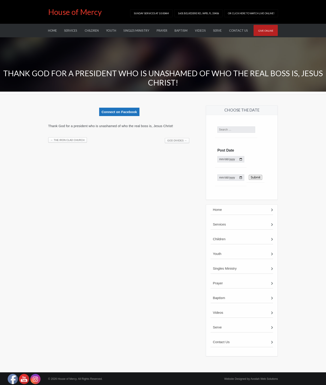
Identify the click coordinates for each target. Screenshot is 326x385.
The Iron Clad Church (68, 140)
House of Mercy (75, 12)
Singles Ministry (136, 30)
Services (70, 30)
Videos (200, 30)
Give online (265, 30)
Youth (111, 30)
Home (52, 30)
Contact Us (238, 30)
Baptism (181, 30)
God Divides (177, 140)
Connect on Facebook (119, 112)
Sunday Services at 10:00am (151, 13)
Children (92, 30)
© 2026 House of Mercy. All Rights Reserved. (75, 378)
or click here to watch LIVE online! (251, 13)
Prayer (162, 30)
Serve (217, 30)
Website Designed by (251, 378)
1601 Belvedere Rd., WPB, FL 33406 (198, 13)
